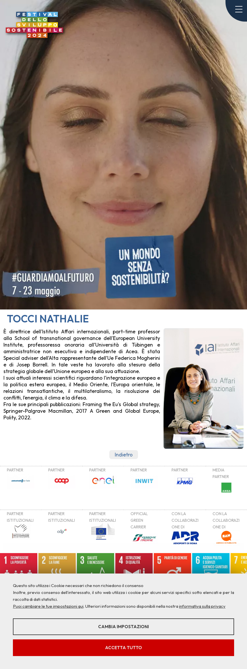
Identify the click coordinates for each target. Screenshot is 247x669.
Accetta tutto (123, 647)
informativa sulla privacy (202, 606)
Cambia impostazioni (123, 626)
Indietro (124, 454)
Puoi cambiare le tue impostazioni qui (48, 606)
